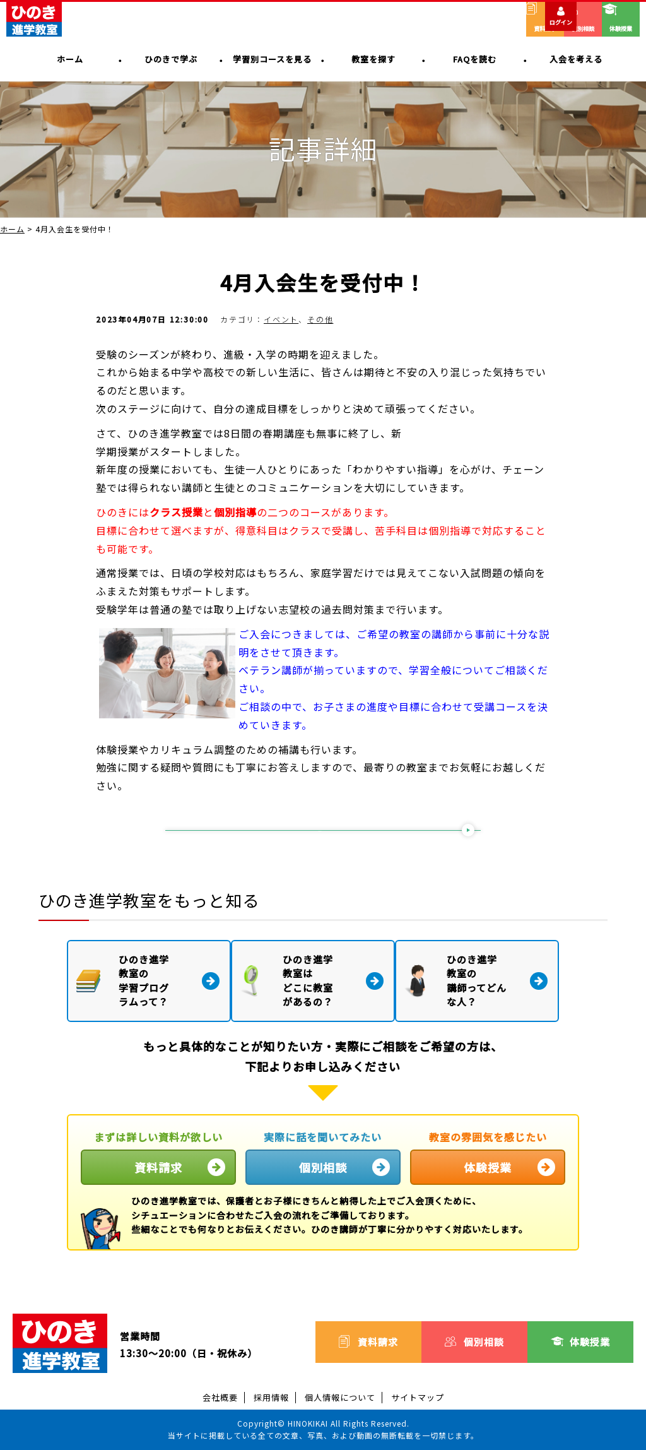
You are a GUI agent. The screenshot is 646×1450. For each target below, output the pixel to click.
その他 (320, 319)
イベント (281, 319)
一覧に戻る (320, 834)
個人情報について (340, 1396)
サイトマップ (417, 1396)
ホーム (12, 229)
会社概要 (220, 1396)
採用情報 (271, 1396)
